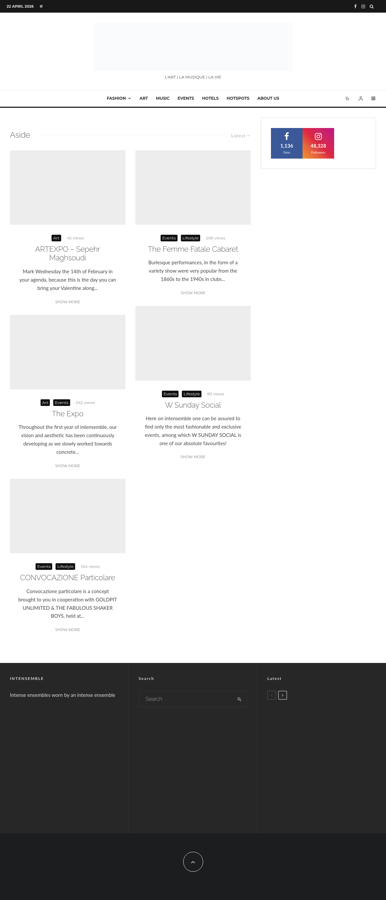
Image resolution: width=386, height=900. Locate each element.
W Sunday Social (193, 405)
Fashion (116, 98)
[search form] (185, 699)
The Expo (67, 413)
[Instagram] (363, 6)
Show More (67, 302)
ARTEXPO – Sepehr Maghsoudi (67, 253)
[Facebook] (355, 6)
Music (163, 98)
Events (186, 98)
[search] (239, 699)
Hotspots (238, 98)
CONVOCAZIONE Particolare (67, 577)
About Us (268, 98)
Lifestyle (65, 566)
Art (144, 98)
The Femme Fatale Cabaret (193, 249)
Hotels (210, 98)
